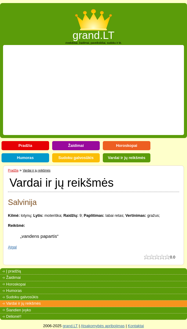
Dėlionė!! (13, 316)
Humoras (25, 158)
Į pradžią (13, 271)
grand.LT (94, 33)
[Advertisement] (96, 90)
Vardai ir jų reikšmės (126, 158)
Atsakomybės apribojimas (102, 326)
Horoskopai (126, 146)
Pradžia (25, 146)
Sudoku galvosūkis (75, 158)
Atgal (12, 247)
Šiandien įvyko (18, 310)
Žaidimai (76, 146)
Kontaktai (136, 326)
